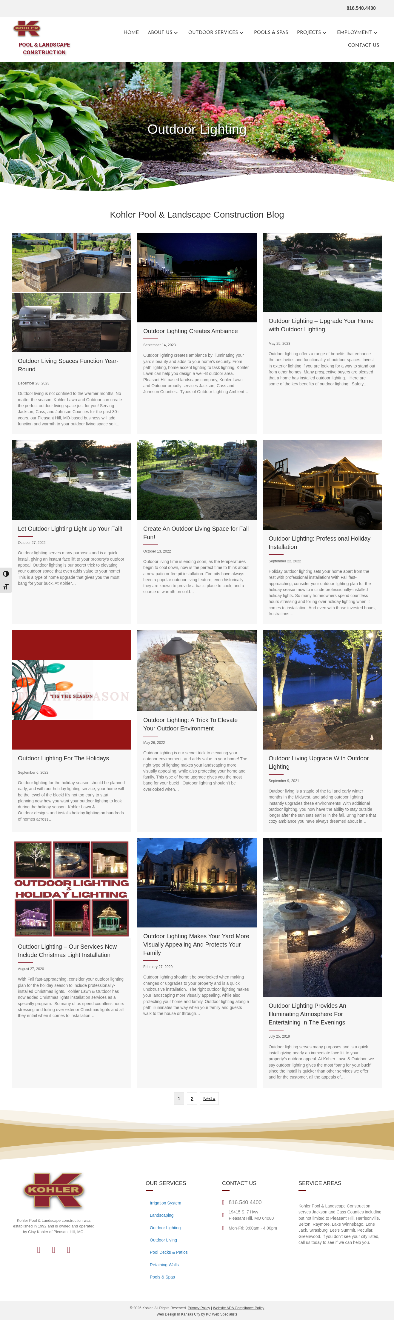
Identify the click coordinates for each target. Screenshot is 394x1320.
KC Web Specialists (221, 1314)
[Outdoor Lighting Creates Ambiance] (197, 333)
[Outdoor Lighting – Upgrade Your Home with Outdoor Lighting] (322, 333)
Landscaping (161, 1215)
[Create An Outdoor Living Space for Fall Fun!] (197, 532)
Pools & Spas (162, 1277)
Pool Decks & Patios (169, 1252)
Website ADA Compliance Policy (238, 1308)
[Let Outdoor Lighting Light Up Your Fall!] (71, 532)
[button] (175, 33)
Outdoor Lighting (165, 1227)
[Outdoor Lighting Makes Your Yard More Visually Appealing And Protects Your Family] (197, 963)
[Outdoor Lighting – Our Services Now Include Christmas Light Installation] (71, 963)
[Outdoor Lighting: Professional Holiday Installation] (322, 532)
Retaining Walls (164, 1264)
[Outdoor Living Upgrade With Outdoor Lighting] (322, 731)
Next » (209, 1098)
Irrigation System (165, 1203)
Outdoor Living (163, 1240)
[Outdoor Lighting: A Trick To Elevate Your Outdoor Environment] (197, 731)
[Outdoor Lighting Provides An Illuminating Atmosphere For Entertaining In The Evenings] (322, 963)
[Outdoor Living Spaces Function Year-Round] (71, 333)
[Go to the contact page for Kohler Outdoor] (363, 45)
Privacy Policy (199, 1308)
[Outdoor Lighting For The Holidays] (71, 731)
